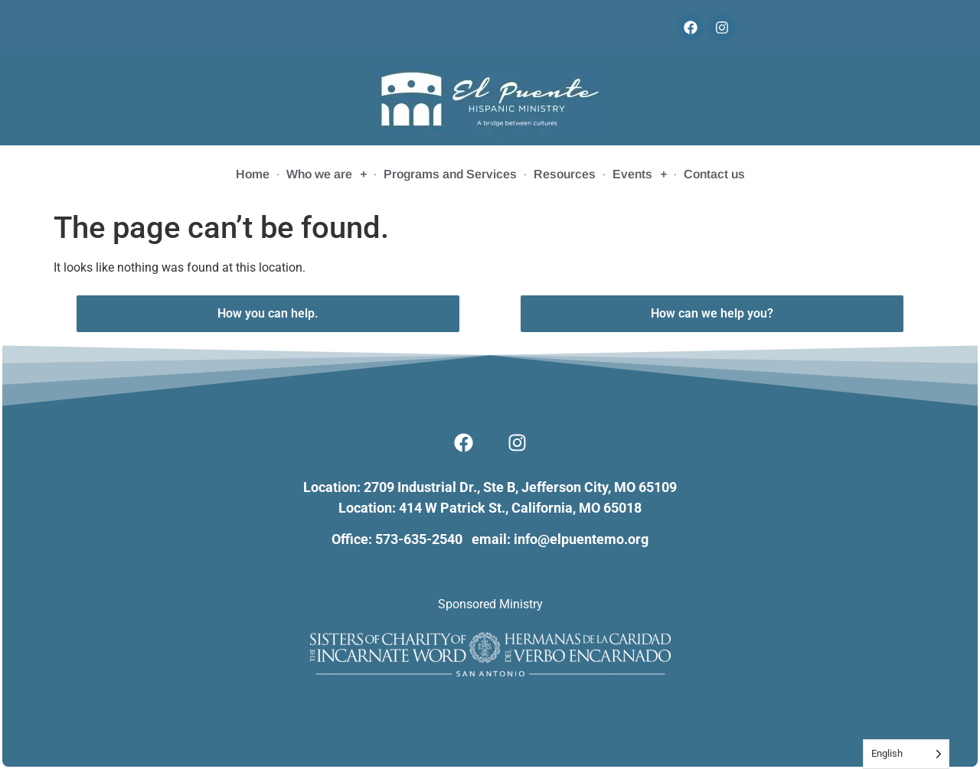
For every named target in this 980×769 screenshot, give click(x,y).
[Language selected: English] (906, 754)
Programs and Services (450, 174)
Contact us (714, 174)
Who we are (326, 174)
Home (253, 174)
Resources (565, 174)
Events (639, 174)
